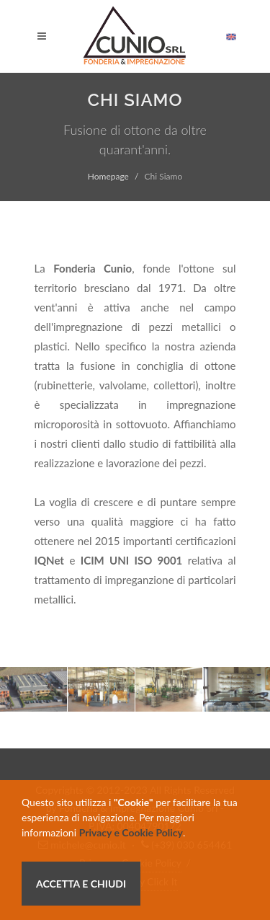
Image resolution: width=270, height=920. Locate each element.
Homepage (108, 176)
